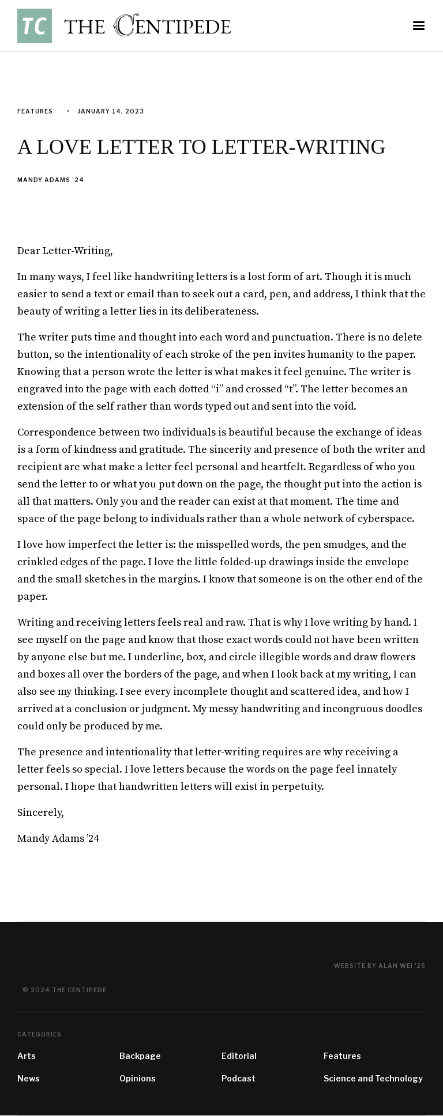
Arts (26, 1056)
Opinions (137, 1078)
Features (342, 1056)
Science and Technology (373, 1078)
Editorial (239, 1056)
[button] (418, 26)
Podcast (239, 1078)
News (28, 1078)
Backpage (140, 1056)
